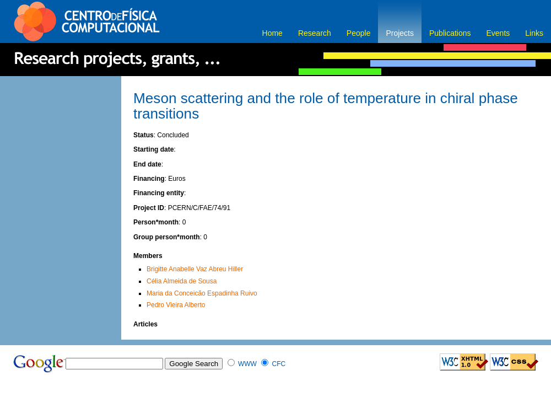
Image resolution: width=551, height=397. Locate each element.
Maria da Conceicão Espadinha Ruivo (202, 293)
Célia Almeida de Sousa (182, 281)
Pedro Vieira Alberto (176, 305)
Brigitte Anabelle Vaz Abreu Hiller (195, 269)
